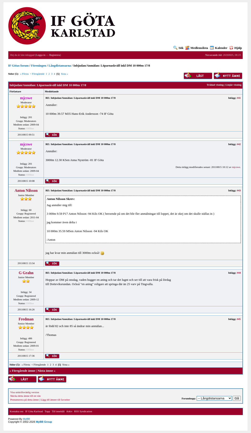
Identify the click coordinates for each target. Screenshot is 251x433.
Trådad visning (215, 84)
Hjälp (235, 48)
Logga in (40, 54)
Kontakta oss (16, 411)
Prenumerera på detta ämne (24, 399)
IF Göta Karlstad (34, 411)
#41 (239, 97)
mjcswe (236, 167)
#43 (239, 190)
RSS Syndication (83, 411)
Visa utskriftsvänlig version (24, 392)
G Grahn (26, 273)
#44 (239, 272)
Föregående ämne (23, 370)
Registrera (54, 54)
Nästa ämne (45, 370)
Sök (179, 48)
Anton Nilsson (26, 190)
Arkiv (69, 411)
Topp (47, 411)
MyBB (26, 418)
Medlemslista (196, 48)
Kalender (218, 48)
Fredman (26, 319)
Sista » (64, 73)
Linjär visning (233, 84)
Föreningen (38, 65)
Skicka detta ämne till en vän (25, 395)
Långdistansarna (60, 65)
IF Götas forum (18, 65)
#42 (239, 144)
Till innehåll (58, 411)
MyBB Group (44, 421)
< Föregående (37, 73)
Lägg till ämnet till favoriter (55, 399)
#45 (239, 319)
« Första (24, 73)
